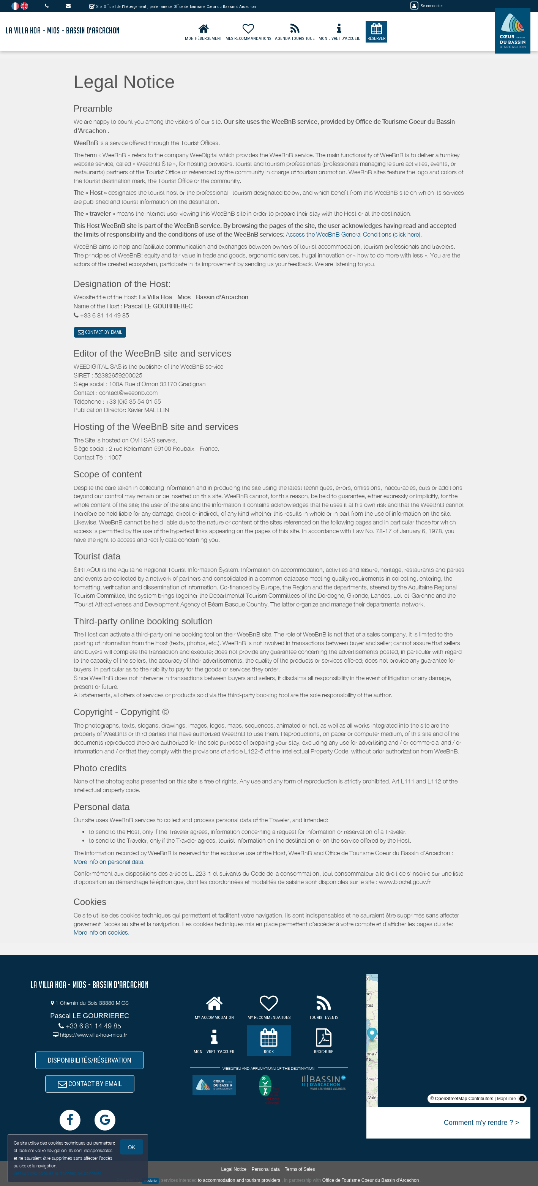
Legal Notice (234, 1169)
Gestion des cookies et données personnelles (58, 1173)
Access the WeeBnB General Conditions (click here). (354, 234)
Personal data (266, 1169)
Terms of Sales (300, 1169)
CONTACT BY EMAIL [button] (100, 332)
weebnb (150, 1181)
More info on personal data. (109, 861)
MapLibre (506, 1098)
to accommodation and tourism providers (239, 1180)
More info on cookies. (101, 932)
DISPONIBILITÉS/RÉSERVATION (89, 1060)
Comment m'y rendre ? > (481, 1122)
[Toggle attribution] (522, 1098)
